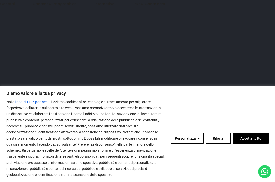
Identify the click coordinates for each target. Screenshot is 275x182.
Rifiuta (218, 138)
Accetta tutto (250, 138)
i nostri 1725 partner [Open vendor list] (31, 102)
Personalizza (185, 138)
